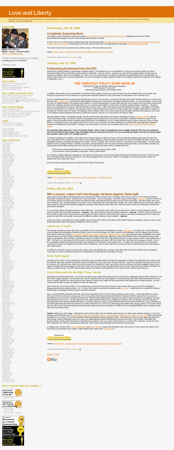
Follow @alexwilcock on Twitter (20, 58)
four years (125, 288)
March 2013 (6, 293)
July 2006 (5, 151)
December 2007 (8, 182)
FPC (55, 177)
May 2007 (6, 170)
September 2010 (8, 240)
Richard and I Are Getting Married (14, 84)
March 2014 (6, 305)
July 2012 (5, 278)
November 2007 (8, 180)
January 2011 (7, 247)
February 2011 (7, 249)
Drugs (55, 52)
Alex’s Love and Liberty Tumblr (13, 117)
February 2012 (7, 269)
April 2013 (6, 295)
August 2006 (7, 153)
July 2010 (5, 237)
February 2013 (7, 291)
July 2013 (5, 300)
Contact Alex (9, 65)
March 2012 (6, 271)
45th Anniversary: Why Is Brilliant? (19, 99)
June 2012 (6, 276)
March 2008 (6, 188)
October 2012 (7, 284)
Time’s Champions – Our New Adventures (17, 113)
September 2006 (8, 155)
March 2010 (6, 231)
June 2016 (6, 336)
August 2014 (7, 313)
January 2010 (7, 228)
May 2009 (6, 213)
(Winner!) (18, 413)
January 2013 (7, 289)
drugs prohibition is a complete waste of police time (105, 36)
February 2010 (7, 229)
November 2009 (8, 224)
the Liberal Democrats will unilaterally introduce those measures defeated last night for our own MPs (109, 315)
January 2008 (7, 184)
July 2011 (5, 258)
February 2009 (7, 208)
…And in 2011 (7, 413)
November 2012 (8, 286)
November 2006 (8, 159)
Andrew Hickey (7, 130)
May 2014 (6, 309)
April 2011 (6, 253)
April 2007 (6, 168)
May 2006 (6, 148)
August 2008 (7, 197)
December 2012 (8, 287)
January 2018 (7, 351)
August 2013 (7, 302)
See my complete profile (12, 54)
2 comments (74, 57)
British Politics (58, 344)
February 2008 (7, 186)
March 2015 (6, 320)
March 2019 (6, 358)
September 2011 (8, 262)
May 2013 (6, 296)
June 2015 (6, 325)
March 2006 (6, 144)
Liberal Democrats (89, 177)
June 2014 (6, 311)
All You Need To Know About (17, 96)
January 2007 (7, 162)
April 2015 (6, 322)
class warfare (128, 230)
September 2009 (8, 220)
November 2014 (8, 318)
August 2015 (7, 327)
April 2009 (6, 211)
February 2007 (7, 164)
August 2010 (7, 238)
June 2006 (6, 150)
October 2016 (7, 338)
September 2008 (8, 199)
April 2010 (6, 233)
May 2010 (6, 235)
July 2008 (5, 195)
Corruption (81, 344)
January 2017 (7, 343)
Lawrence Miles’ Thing (15, 136)
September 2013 (8, 304)
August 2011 (7, 260)
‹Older (57, 354)
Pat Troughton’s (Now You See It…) (21, 102)
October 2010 (7, 242)
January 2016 (7, 333)
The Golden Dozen (104, 177)
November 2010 (8, 244)
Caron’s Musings (8, 129)
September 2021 (8, 380)
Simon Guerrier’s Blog (10, 134)
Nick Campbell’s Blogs (10, 132)
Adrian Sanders (96, 327)
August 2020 (7, 372)
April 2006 (6, 146)
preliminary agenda (142, 117)
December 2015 (8, 331)
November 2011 (8, 266)
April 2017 (6, 345)
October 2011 (7, 264)
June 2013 (6, 298)
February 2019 (7, 356)
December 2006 (8, 161)
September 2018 (8, 353)
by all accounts (63, 101)
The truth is (142, 199)
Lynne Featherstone (78, 327)
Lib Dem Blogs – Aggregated (12, 125)
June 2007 (6, 171)
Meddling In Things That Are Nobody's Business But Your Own (89, 52)
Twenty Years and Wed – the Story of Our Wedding (21, 111)
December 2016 (8, 342)
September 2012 (8, 282)
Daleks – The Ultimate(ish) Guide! (14, 97)
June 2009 (6, 215)
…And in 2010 (7, 411)
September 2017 (8, 349)
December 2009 (8, 226)
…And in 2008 (7, 398)
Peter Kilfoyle (108, 329)
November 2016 (8, 340)
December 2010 (8, 246)
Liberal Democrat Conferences (69, 177)
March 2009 (6, 209)
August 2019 (7, 362)
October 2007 (7, 179)
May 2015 (6, 324)
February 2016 (7, 334)
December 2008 (8, 204)
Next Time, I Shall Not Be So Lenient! (16, 115)
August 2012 (7, 280)
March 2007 (6, 166)
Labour (61, 52)
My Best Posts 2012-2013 (11, 85)
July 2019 (5, 360)
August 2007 (7, 175)
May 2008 (6, 191)
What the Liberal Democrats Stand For (16, 87)
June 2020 (6, 369)
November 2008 (8, 202)
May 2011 (6, 255)
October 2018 (7, 354)
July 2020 (5, 371)
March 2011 (6, 251)
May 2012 (6, 275)
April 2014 (6, 307)
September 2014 (8, 314)
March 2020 (6, 363)
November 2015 (8, 329)
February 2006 (7, 142)
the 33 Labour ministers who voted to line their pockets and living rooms (98, 234)
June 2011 (6, 257)
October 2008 (7, 200)
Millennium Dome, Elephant (12, 123)
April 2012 (6, 273)
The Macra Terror (8, 101)
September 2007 (8, 177)
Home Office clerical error (137, 44)
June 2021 (6, 378)
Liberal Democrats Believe (12, 109)
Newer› (50, 354)
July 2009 (5, 217)
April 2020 (6, 365)
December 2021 (8, 382)
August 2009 (7, 219)
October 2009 (7, 222)
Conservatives (70, 344)
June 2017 (6, 347)
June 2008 (6, 193)
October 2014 (7, 316)
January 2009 (7, 206)
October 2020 (7, 374)
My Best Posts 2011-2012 (11, 89)
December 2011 (8, 267)
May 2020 (6, 367)
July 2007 (5, 173)
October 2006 (7, 157)
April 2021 (6, 376)
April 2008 (6, 190)
